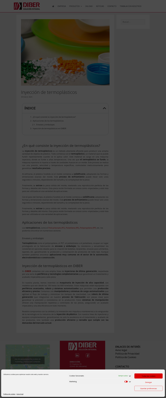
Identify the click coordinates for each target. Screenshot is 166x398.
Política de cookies (9, 394)
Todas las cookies (149, 376)
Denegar (148, 382)
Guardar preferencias (148, 388)
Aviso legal (19, 394)
